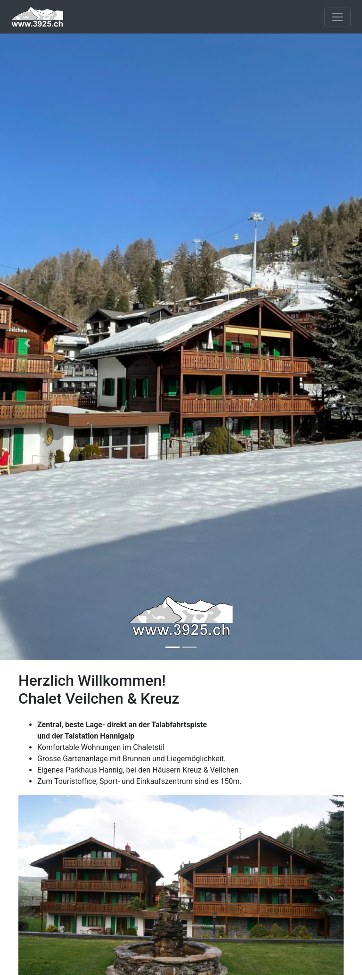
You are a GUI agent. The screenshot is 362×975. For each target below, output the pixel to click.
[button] (27, 343)
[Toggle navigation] (337, 17)
